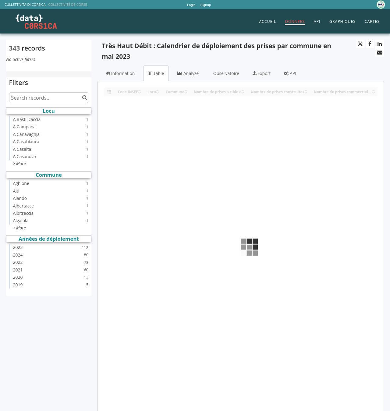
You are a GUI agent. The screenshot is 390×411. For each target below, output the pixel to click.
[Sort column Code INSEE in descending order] (139, 92)
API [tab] (290, 73)
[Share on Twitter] (360, 44)
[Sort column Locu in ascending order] (157, 90)
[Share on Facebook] (370, 44)
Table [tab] (156, 73)
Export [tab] (262, 73)
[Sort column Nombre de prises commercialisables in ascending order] (373, 90)
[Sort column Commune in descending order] (185, 92)
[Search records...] (48, 97)
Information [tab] (120, 73)
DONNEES (295, 21)
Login (191, 5)
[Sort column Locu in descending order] (157, 92)
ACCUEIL (267, 21)
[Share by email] (379, 52)
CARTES (372, 21)
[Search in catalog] (84, 97)
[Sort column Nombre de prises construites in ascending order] (305, 90)
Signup (205, 5)
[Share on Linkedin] (379, 44)
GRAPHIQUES (342, 21)
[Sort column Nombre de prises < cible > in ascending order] (242, 90)
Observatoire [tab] (225, 73)
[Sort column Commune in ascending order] (185, 90)
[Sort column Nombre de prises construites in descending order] (305, 92)
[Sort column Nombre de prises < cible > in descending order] (242, 92)
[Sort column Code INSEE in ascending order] (139, 90)
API (317, 21)
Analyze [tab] (188, 73)
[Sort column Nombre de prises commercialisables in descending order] (373, 92)
